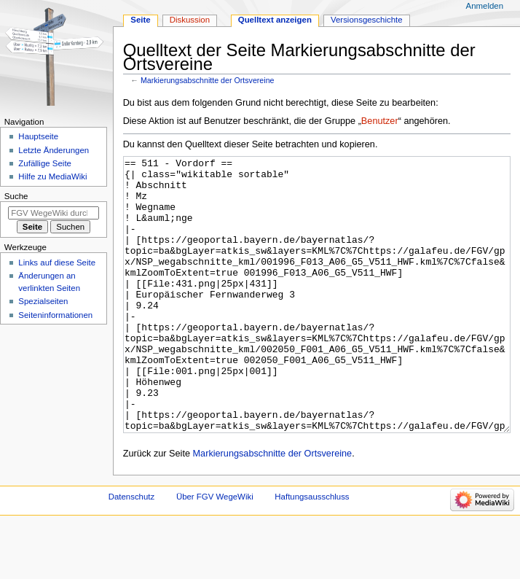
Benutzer (379, 121)
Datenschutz (132, 551)
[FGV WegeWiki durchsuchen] (53, 212)
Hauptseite (38, 136)
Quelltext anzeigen (275, 19)
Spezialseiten (43, 301)
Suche (16, 196)
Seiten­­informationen (55, 315)
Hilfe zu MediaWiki (52, 176)
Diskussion (190, 19)
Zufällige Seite (44, 163)
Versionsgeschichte (367, 19)
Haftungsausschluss (312, 551)
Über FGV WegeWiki (214, 551)
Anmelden (485, 5)
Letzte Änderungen (53, 150)
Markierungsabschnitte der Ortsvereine (208, 80)
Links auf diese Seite (56, 262)
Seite (140, 19)
